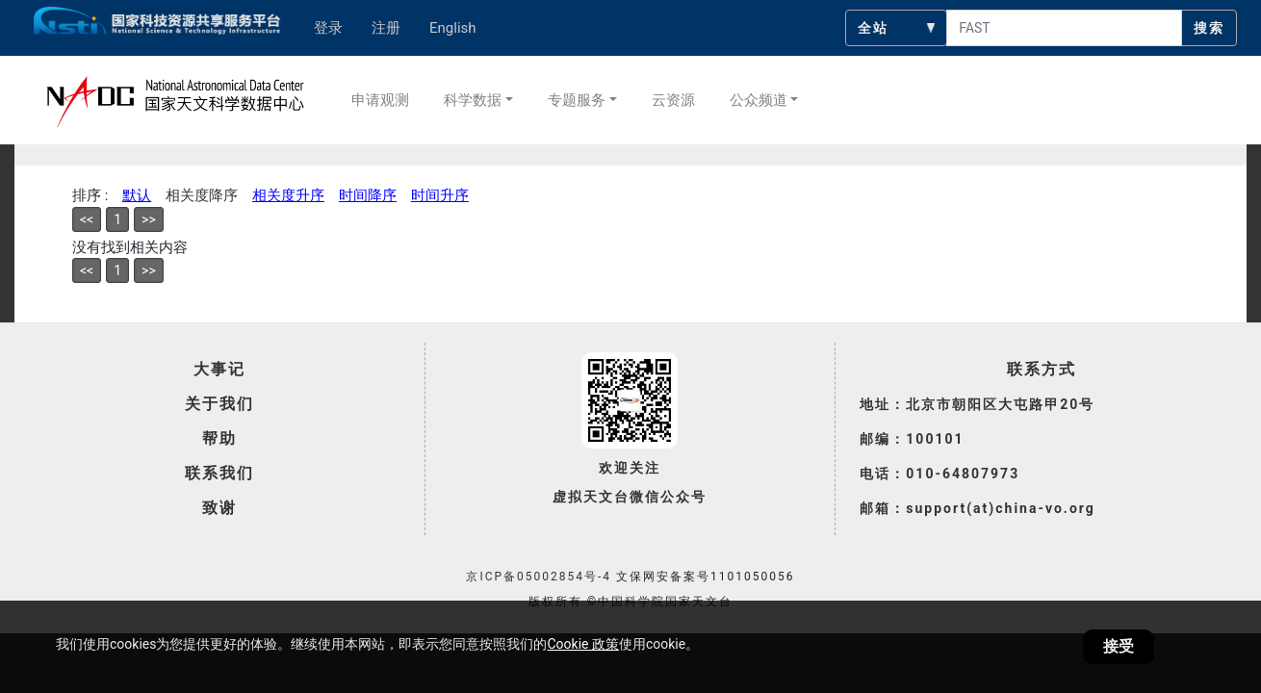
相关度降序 (202, 195)
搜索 (1209, 28)
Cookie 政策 (582, 644)
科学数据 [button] (473, 100)
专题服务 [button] (576, 100)
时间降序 (368, 195)
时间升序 (440, 195)
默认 (136, 195)
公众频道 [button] (758, 100)
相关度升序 (288, 195)
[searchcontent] (1064, 28)
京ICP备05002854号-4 (538, 576)
